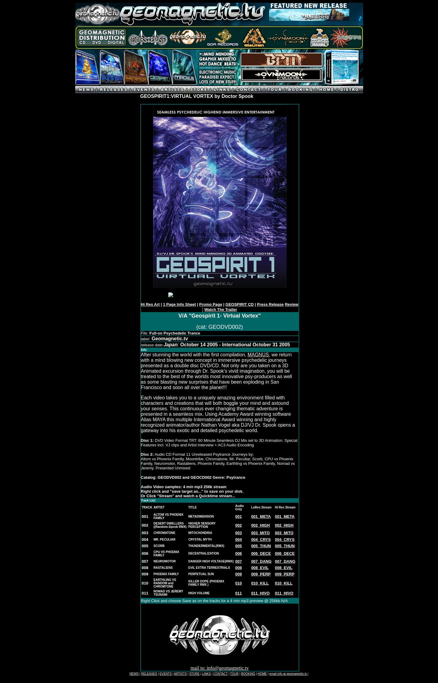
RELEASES (149, 673)
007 (238, 561)
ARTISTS (180, 673)
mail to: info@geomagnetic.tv (219, 668)
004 (238, 539)
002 (238, 525)
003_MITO (260, 533)
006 (238, 553)
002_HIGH (260, 525)
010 (238, 583)
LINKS (206, 673)
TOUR (234, 673)
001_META (261, 516)
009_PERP (261, 574)
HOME (262, 673)
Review (292, 304)
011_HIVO (260, 593)
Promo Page (210, 304)
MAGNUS (258, 354)
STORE (194, 673)
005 (238, 546)
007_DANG (261, 561)
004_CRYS (261, 539)
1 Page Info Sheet (179, 304)
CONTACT (220, 673)
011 (238, 593)
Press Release (270, 304)
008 (238, 567)
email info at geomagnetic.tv (288, 673)
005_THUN (261, 546)
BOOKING (248, 673)
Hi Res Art (150, 304)
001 (238, 516)
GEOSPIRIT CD (240, 304)
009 (238, 574)
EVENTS (165, 673)
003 (238, 533)
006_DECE (261, 553)
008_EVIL (260, 567)
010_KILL (284, 583)
